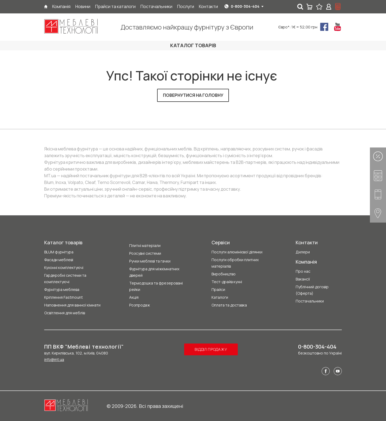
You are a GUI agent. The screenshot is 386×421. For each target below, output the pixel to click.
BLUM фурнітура (58, 251)
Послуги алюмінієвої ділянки (236, 251)
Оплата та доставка (229, 305)
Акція (134, 297)
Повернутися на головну (193, 95)
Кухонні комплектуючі (63, 267)
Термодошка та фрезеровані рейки (156, 286)
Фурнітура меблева (61, 289)
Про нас (303, 271)
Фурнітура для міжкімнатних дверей (154, 272)
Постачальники (310, 301)
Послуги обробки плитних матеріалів (235, 263)
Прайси (218, 289)
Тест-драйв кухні (226, 281)
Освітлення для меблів (64, 312)
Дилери (303, 251)
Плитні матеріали (145, 245)
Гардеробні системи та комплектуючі (65, 278)
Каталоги (219, 297)
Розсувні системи (145, 253)
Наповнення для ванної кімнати (72, 305)
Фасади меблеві (58, 259)
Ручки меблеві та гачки (149, 261)
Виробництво (223, 273)
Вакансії (303, 279)
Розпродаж (139, 305)
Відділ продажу (211, 349)
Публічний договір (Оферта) (312, 290)
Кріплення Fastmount (63, 297)
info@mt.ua (54, 359)
